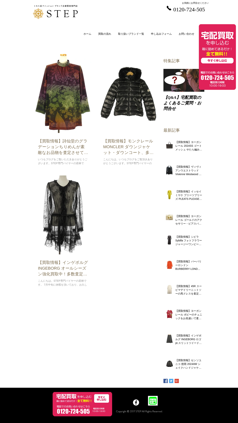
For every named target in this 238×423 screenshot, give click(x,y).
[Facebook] (136, 402)
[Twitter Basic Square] (171, 381)
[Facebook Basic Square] (165, 381)
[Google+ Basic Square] (177, 381)
